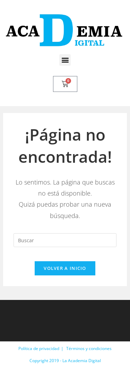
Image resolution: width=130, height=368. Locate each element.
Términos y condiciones (89, 348)
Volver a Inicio (65, 268)
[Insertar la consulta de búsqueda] (65, 240)
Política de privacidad (38, 348)
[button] (65, 60)
